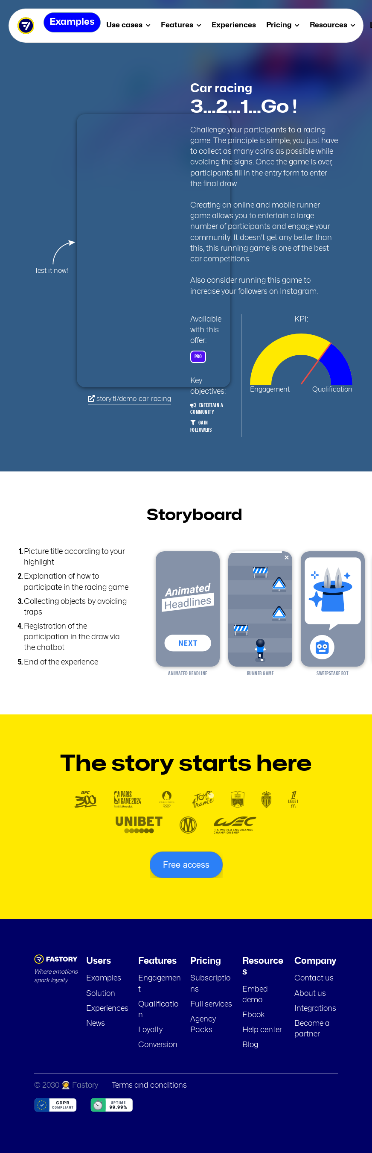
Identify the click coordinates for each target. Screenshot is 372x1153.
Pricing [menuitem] (288, 25)
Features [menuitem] (187, 25)
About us (310, 994)
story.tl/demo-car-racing (129, 398)
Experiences (107, 1009)
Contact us (314, 978)
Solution (100, 994)
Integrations (315, 1009)
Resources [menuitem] (338, 25)
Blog (250, 1045)
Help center (262, 1030)
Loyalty (150, 1030)
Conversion (157, 1045)
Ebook (253, 1015)
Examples (103, 978)
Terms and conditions (149, 1085)
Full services (211, 1004)
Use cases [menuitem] (134, 25)
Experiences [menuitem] (240, 25)
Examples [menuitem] (72, 25)
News (95, 1023)
